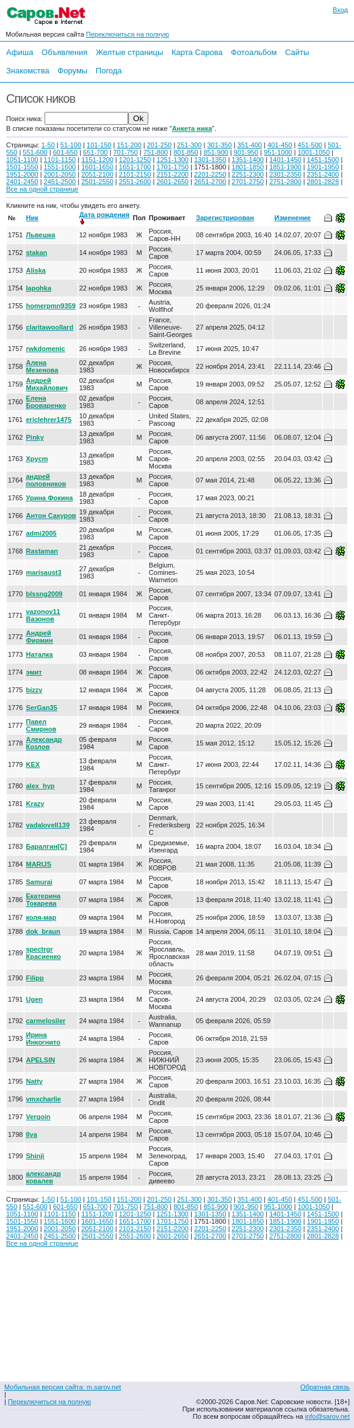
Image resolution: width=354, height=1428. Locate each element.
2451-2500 (60, 181)
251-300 (189, 145)
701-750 (125, 152)
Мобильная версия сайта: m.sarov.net (62, 1387)
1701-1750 (172, 167)
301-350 (219, 145)
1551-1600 (60, 167)
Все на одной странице (42, 189)
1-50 (48, 145)
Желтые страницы (130, 52)
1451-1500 (323, 159)
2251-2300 (248, 174)
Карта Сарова (197, 52)
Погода (109, 70)
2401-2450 (22, 181)
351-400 (249, 145)
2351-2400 (323, 174)
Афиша (19, 52)
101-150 (99, 145)
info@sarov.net (327, 1416)
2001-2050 (60, 174)
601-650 (65, 152)
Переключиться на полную (127, 34)
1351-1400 (248, 159)
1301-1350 (210, 159)
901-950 (246, 152)
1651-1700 (135, 167)
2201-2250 (210, 174)
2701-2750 (248, 181)
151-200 (129, 145)
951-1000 (278, 152)
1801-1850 (248, 167)
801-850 (185, 152)
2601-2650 (172, 181)
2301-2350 (285, 174)
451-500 (310, 145)
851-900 (216, 152)
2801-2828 (323, 181)
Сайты (297, 52)
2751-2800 (285, 181)
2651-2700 (210, 181)
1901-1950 (323, 167)
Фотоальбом (253, 52)
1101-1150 (60, 159)
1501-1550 (22, 167)
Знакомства (27, 70)
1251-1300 (172, 159)
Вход (340, 9)
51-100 (70, 145)
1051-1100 (22, 159)
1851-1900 (285, 167)
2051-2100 (97, 174)
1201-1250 (135, 159)
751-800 (155, 152)
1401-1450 (285, 159)
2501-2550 (97, 181)
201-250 (159, 145)
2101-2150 (135, 174)
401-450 (279, 145)
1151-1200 (97, 159)
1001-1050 (314, 152)
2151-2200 (172, 174)
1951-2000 (22, 174)
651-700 (95, 152)
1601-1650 (97, 167)
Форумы (72, 70)
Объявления (64, 52)
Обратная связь (325, 1387)
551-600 (35, 152)
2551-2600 (135, 181)
